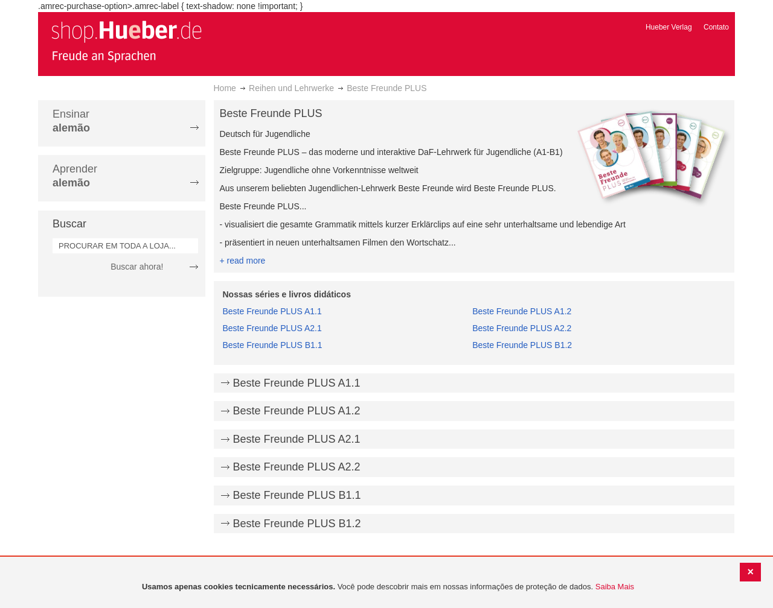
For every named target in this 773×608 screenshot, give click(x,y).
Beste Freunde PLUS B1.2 (522, 345)
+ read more (243, 260)
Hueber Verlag (669, 27)
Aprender (75, 176)
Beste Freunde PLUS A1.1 (272, 311)
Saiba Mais (614, 586)
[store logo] (126, 41)
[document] (388, 587)
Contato (716, 27)
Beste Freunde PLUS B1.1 (272, 345)
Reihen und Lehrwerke (291, 88)
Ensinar (71, 121)
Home (225, 88)
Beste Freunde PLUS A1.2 (521, 311)
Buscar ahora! (137, 266)
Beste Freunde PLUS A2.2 (521, 328)
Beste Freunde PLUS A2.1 (272, 328)
